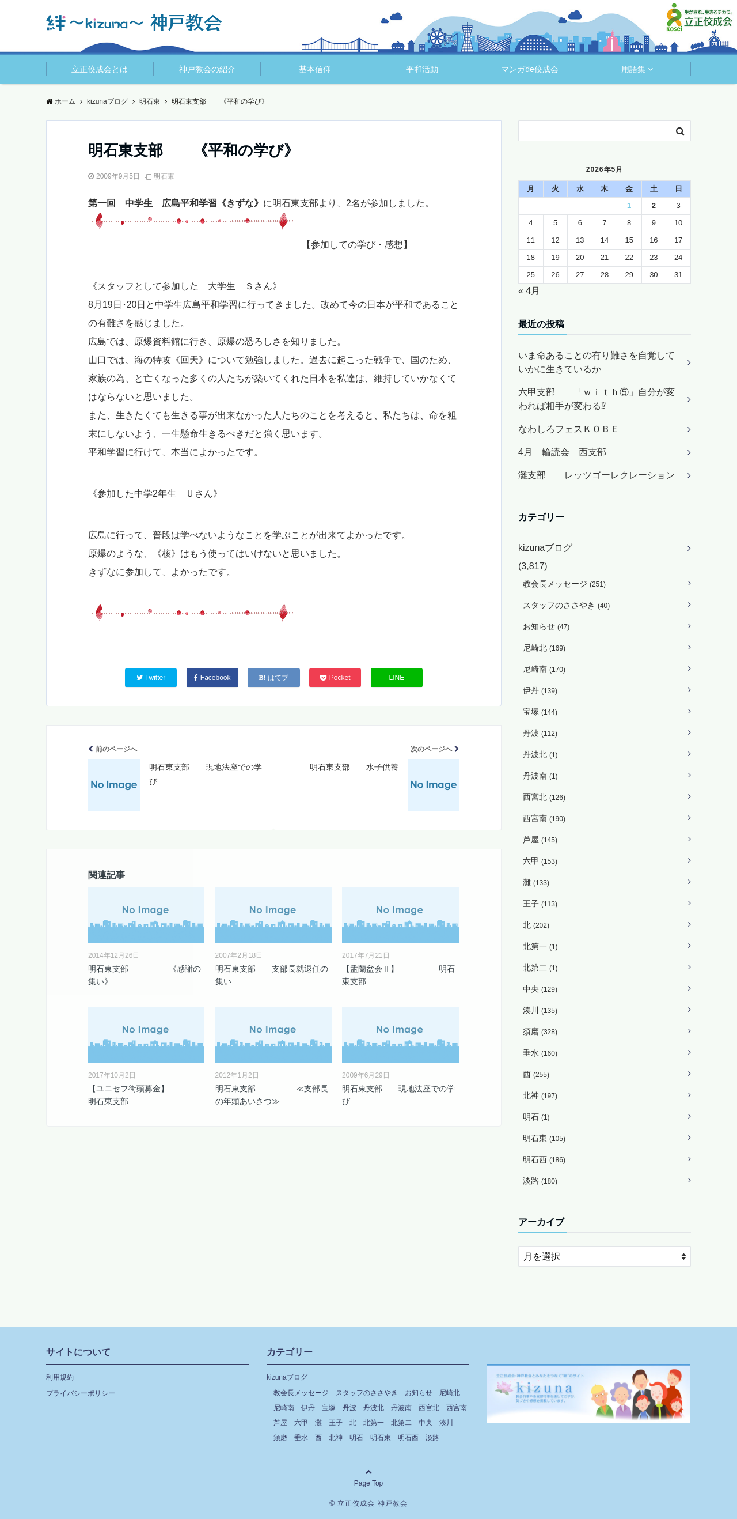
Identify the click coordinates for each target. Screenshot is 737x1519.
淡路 (540, 1180)
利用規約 (60, 1377)
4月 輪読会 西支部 (562, 452)
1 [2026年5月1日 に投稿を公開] (629, 205)
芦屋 (540, 839)
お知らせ (546, 626)
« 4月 (529, 291)
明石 (536, 1116)
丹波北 (540, 754)
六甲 (540, 861)
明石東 (164, 176)
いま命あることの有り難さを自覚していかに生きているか (596, 362)
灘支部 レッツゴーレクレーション (596, 475)
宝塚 (540, 711)
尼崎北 (544, 647)
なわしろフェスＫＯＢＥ (569, 429)
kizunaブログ (545, 548)
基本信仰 (315, 69)
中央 (540, 988)
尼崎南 (544, 669)
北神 (540, 1095)
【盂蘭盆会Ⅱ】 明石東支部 (398, 975)
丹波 (540, 733)
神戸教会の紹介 (207, 69)
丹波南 (540, 775)
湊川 (540, 1010)
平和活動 (422, 69)
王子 (540, 903)
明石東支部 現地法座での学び (398, 1095)
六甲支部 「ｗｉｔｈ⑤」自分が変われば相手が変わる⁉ (596, 399)
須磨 (540, 1031)
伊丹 (540, 690)
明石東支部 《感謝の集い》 (144, 975)
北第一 (540, 946)
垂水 (540, 1052)
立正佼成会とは (99, 69)
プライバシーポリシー (80, 1393)
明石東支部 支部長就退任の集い (271, 975)
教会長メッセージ (564, 583)
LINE (397, 678)
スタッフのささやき (566, 605)
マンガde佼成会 (530, 69)
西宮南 (544, 818)
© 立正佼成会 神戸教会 (368, 1503)
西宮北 (544, 797)
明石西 (544, 1159)
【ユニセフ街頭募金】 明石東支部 (146, 1095)
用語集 (633, 69)
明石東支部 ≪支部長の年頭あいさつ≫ (271, 1095)
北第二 (540, 967)
